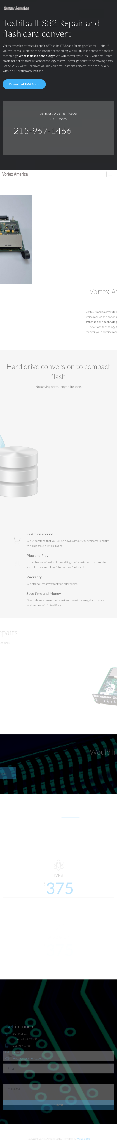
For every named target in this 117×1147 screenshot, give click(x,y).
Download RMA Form (24, 84)
